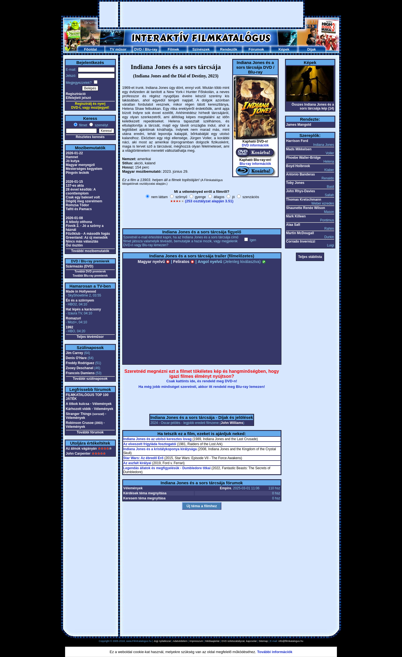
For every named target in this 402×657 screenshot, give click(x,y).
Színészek (201, 49)
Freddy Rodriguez (80, 363)
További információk (274, 652)
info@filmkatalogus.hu (291, 641)
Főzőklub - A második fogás (88, 234)
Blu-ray (151, 49)
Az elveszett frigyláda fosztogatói (149, 444)
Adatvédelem (180, 641)
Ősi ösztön (74, 245)
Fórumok (256, 49)
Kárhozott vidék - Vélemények (89, 409)
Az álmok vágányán (81, 448)
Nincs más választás (82, 241)
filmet (82, 125)
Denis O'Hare (76, 358)
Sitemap (263, 641)
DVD (138, 49)
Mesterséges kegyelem (84, 169)
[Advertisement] (201, 14)
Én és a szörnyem (80, 300)
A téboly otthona (79, 222)
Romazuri (73, 318)
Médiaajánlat (212, 641)
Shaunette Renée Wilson (305, 208)
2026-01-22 (74, 153)
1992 (69, 327)
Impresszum (196, 641)
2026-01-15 (74, 182)
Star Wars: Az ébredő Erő (143, 458)
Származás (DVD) (80, 266)
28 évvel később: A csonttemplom (81, 191)
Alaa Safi (293, 225)
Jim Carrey (74, 353)
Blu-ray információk (255, 164)
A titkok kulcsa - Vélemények (89, 404)
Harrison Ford (297, 141)
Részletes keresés (90, 137)
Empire (225, 488)
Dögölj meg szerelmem (84, 201)
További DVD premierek (90, 271)
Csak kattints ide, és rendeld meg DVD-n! (201, 381)
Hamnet (72, 157)
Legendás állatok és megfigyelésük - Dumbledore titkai (167, 468)
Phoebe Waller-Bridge (303, 158)
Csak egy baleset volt (83, 197)
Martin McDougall (300, 233)
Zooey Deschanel (80, 368)
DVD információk (255, 145)
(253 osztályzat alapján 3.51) (209, 201)
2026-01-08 (74, 218)
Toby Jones (295, 183)
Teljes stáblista (310, 257)
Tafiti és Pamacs (79, 209)
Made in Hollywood (81, 291)
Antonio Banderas (300, 174)
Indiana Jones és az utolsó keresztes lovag (157, 439)
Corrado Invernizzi (300, 241)
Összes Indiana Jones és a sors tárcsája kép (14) (312, 106)
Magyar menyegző (80, 165)
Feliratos (183, 261)
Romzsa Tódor (77, 205)
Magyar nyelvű (154, 261)
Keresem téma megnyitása (144, 498)
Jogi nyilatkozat (162, 641)
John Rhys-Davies (300, 191)
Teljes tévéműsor (90, 337)
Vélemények (133, 488)
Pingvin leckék (77, 173)
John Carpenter (78, 454)
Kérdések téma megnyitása (145, 493)
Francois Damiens (80, 373)
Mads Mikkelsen (299, 149)
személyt (101, 125)
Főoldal (90, 49)
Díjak (311, 49)
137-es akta (75, 186)
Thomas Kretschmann (303, 199)
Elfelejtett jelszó (78, 98)
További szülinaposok (90, 379)
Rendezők (228, 49)
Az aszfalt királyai (137, 463)
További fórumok (90, 432)
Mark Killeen (296, 216)
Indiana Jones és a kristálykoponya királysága (160, 449)
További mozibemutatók (90, 251)
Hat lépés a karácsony (83, 309)
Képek (283, 49)
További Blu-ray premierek (90, 275)
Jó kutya (73, 161)
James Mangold (298, 125)
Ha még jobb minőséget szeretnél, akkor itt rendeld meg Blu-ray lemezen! (201, 387)
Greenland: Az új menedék (87, 237)
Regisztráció (76, 94)
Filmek (173, 49)
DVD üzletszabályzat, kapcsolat (239, 641)
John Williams (232, 423)
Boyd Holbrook (298, 166)
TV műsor (118, 49)
